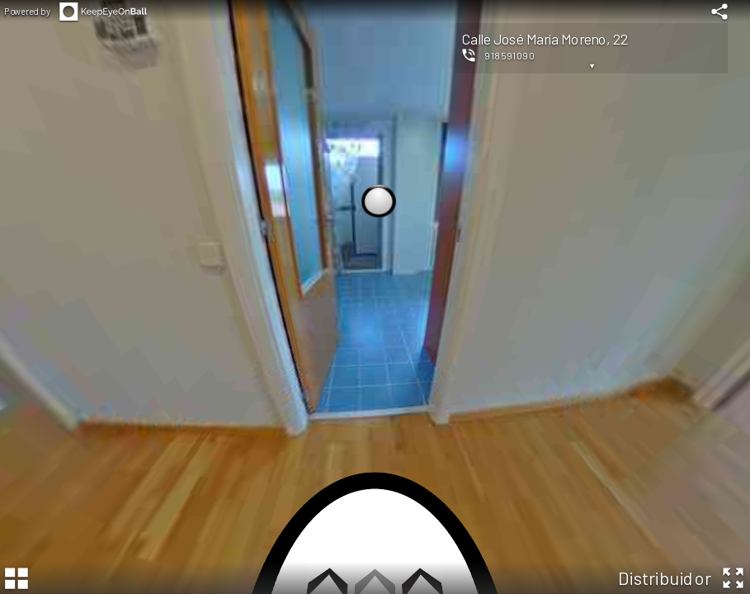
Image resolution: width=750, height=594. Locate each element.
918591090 (509, 55)
